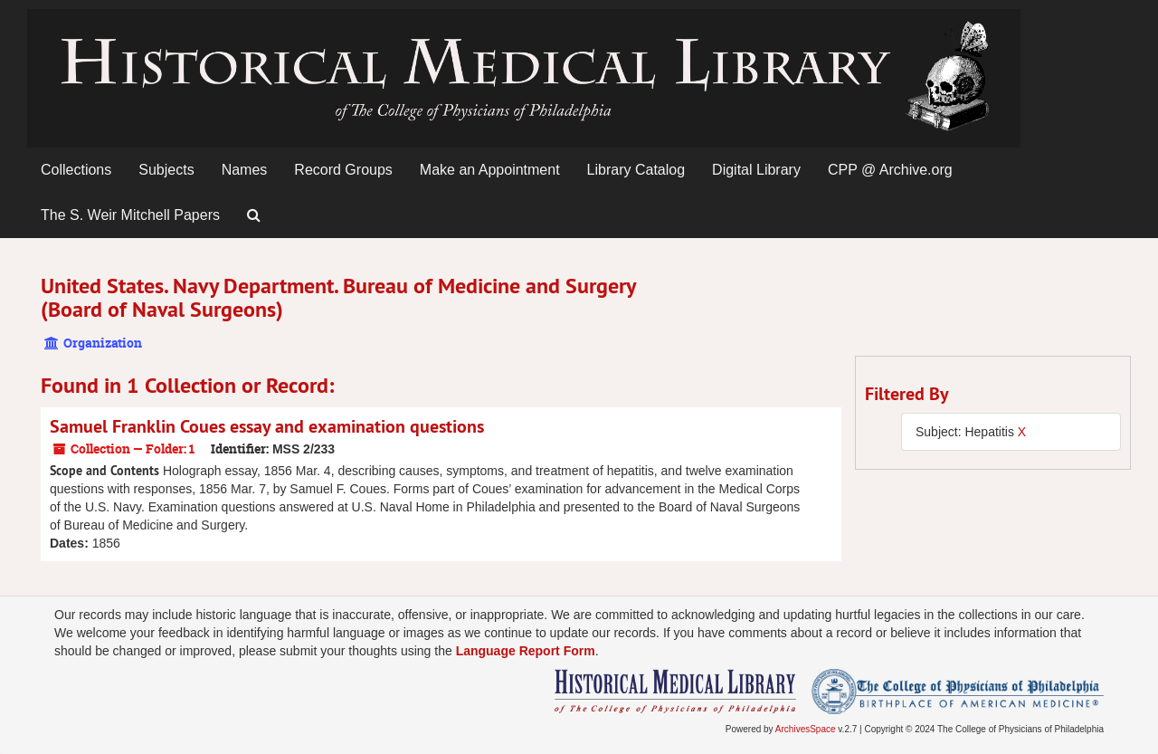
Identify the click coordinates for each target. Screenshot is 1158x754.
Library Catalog (636, 169)
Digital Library (756, 169)
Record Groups (343, 169)
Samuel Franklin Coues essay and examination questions (267, 426)
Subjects (166, 169)
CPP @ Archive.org (890, 169)
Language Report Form (525, 651)
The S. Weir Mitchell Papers (130, 215)
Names (245, 169)
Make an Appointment (490, 169)
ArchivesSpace (805, 729)
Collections (76, 169)
